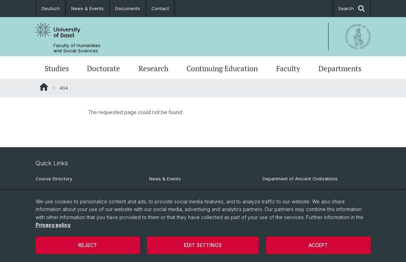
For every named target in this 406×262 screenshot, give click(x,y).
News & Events (87, 8)
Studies (57, 68)
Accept (318, 245)
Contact (160, 8)
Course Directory (54, 178)
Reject (87, 245)
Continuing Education (222, 68)
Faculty (288, 68)
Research (153, 68)
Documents (127, 8)
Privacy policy (53, 225)
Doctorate (103, 68)
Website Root (44, 87)
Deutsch (51, 8)
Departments (339, 68)
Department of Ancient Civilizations (300, 178)
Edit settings (203, 245)
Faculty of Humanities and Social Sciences (77, 48)
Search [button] (351, 8)
